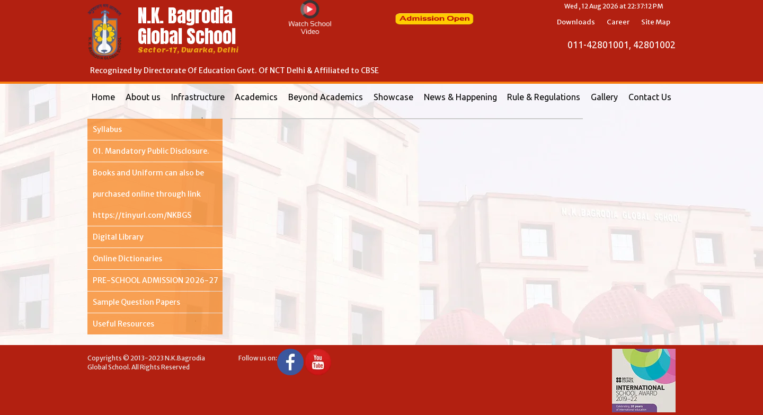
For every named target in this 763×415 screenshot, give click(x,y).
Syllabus (107, 129)
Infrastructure (198, 97)
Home (103, 97)
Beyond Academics (325, 97)
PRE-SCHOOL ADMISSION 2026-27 (155, 280)
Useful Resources (123, 324)
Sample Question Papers (136, 302)
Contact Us (649, 97)
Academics (256, 97)
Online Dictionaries (127, 258)
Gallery (604, 97)
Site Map (655, 22)
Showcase (393, 97)
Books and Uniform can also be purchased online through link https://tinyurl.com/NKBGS (148, 194)
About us (143, 97)
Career (618, 22)
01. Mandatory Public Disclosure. (151, 151)
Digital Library (118, 237)
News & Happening (460, 97)
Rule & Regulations (543, 97)
